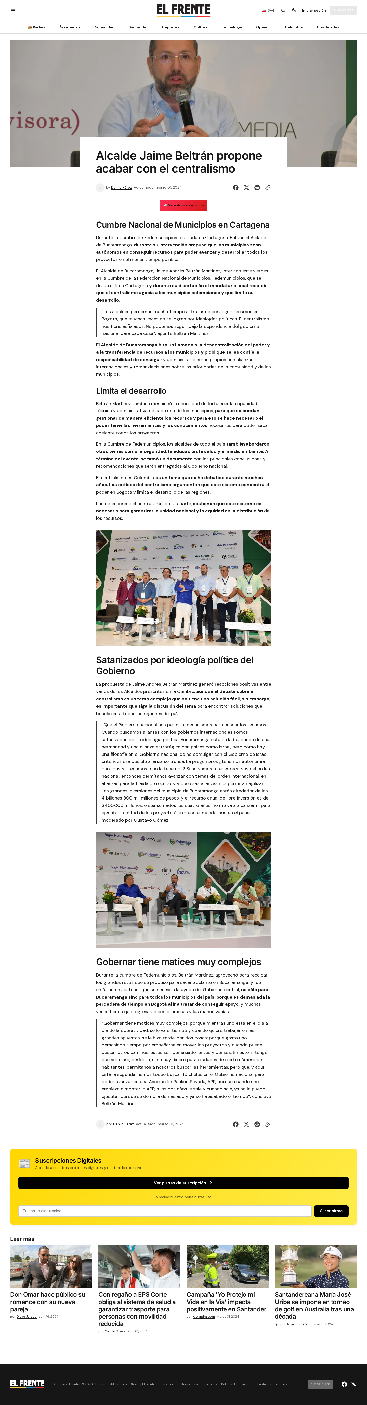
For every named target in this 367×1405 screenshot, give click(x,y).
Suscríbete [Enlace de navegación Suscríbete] (170, 1384)
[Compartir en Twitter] (246, 187)
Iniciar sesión (314, 10)
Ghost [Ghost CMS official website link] (134, 1384)
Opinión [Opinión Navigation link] (263, 27)
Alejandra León (204, 1316)
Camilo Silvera (115, 1331)
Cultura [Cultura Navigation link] (200, 27)
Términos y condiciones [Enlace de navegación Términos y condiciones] (199, 1384)
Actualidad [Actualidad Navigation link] (104, 27)
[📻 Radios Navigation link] (38, 27)
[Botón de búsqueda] (283, 10)
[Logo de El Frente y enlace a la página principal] (183, 10)
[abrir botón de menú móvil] (13, 10)
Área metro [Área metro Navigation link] (69, 27)
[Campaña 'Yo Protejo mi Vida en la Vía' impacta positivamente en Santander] (228, 1303)
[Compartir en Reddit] (257, 187)
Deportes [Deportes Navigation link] (170, 27)
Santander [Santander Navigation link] (138, 27)
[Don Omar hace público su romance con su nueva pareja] (51, 1303)
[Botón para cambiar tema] (294, 10)
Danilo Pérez (121, 187)
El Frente (148, 1384)
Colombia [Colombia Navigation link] (294, 27)
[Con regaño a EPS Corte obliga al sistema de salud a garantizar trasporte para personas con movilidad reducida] (139, 1310)
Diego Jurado (27, 1316)
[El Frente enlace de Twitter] (353, 1384)
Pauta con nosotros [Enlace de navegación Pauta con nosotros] (272, 1384)
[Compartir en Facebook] (236, 187)
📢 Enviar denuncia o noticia (183, 205)
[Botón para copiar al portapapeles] (267, 187)
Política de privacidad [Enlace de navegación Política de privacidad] (237, 1384)
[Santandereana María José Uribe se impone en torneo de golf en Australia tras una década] (316, 1306)
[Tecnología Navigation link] (232, 27)
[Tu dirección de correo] (165, 1211)
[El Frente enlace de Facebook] (345, 1384)
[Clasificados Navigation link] (326, 27)
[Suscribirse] (343, 10)
